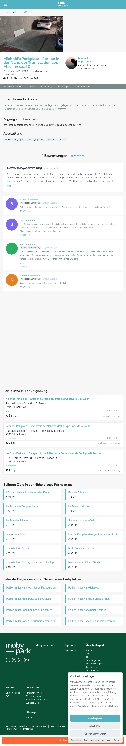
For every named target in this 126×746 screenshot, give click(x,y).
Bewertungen (63, 87)
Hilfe (87, 657)
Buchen (63, 740)
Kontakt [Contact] (116, 740)
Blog (87, 654)
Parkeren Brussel (39, 727)
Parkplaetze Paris (58, 727)
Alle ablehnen (95, 726)
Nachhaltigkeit (91, 667)
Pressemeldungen (93, 664)
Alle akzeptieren (95, 718)
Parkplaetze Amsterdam (17, 727)
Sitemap (29, 718)
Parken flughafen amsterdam (20, 729)
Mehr (9, 186)
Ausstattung (46, 87)
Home (9, 12)
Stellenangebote (92, 661)
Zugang (31, 87)
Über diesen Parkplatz (13, 87)
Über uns (89, 651)
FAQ (7, 696)
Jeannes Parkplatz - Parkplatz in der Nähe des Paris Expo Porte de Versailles (48, 426)
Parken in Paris (23, 12)
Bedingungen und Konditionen (97, 740)
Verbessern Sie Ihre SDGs (37, 700)
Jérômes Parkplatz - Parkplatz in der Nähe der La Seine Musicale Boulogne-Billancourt (54, 454)
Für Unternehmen (33, 696)
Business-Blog (32, 703)
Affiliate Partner (92, 671)
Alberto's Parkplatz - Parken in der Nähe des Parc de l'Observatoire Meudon (47, 399)
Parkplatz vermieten (34, 693)
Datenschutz (76, 740)
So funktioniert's (13, 693)
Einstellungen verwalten (95, 734)
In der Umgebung (82, 87)
